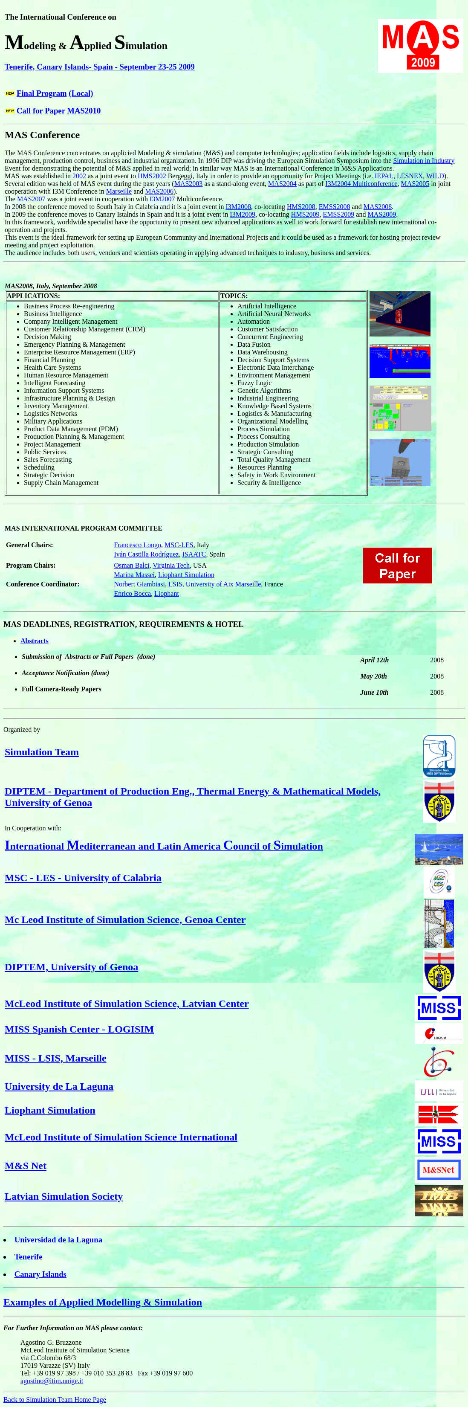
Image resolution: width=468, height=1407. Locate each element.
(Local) (81, 93)
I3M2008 (238, 206)
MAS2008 (378, 206)
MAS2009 (381, 214)
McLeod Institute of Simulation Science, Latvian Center (127, 1003)
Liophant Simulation (186, 574)
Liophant (166, 593)
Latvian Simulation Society (64, 1196)
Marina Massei (134, 574)
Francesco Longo (137, 544)
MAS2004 (282, 183)
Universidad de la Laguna (58, 1239)
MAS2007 (31, 199)
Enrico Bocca (132, 593)
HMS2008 (301, 206)
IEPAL (384, 176)
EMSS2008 (334, 206)
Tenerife (28, 1256)
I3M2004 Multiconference (361, 183)
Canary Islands (40, 1274)
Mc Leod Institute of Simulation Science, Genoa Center (125, 919)
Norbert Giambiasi (139, 584)
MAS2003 (188, 183)
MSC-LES (179, 544)
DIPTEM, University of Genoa (71, 966)
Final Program (42, 93)
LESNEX (410, 176)
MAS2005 (415, 183)
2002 (79, 176)
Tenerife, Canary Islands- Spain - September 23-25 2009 (100, 66)
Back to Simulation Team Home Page (54, 1399)
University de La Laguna (59, 1086)
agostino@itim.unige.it (51, 1380)
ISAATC (194, 554)
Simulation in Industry (423, 160)
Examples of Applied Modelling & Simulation (102, 1302)
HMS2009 (305, 214)
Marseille (119, 191)
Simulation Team (42, 751)
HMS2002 (152, 176)
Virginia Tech (171, 565)
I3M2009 (242, 214)
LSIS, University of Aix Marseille (214, 584)
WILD (435, 176)
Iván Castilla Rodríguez (146, 554)
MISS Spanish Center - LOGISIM (79, 1029)
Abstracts (34, 640)
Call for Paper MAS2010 (59, 110)
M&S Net (25, 1165)
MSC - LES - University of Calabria (83, 877)
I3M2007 (162, 199)
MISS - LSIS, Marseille (56, 1058)
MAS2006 (159, 191)
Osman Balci (131, 565)
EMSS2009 (339, 214)
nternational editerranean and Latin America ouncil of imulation (164, 846)
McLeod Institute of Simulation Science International (121, 1137)
